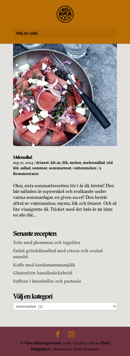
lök (65, 162)
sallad (25, 167)
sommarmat (60, 167)
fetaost (42, 162)
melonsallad (94, 162)
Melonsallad (22, 157)
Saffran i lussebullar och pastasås (47, 281)
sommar (39, 167)
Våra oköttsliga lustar (42, 343)
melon (75, 162)
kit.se (56, 162)
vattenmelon (84, 167)
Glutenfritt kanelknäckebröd (42, 273)
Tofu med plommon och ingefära (46, 242)
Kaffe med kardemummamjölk (44, 265)
